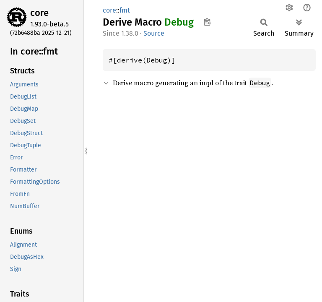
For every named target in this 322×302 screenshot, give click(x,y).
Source (153, 33)
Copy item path (207, 22)
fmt (124, 10)
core (39, 12)
